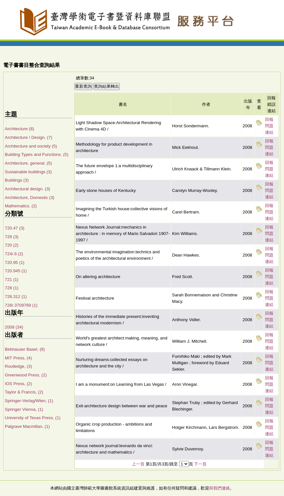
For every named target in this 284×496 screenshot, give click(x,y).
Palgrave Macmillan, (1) (27, 426)
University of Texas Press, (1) (32, 417)
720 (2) (11, 245)
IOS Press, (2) (18, 383)
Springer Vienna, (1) (24, 409)
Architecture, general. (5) (28, 163)
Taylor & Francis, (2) (24, 392)
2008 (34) (14, 327)
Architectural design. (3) (27, 188)
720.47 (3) (14, 228)
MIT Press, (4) (18, 358)
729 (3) (11, 236)
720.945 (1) (16, 270)
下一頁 (200, 464)
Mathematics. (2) (21, 205)
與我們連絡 (219, 488)
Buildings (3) (17, 180)
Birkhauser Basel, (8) (25, 349)
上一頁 (138, 464)
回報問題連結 (269, 126)
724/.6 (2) (14, 253)
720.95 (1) (14, 262)
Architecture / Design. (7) (28, 137)
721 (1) (11, 279)
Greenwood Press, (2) (26, 375)
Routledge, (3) (18, 366)
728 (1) (11, 287)
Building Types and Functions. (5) (37, 154)
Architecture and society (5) (31, 146)
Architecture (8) (19, 128)
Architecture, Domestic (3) (29, 197)
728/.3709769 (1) (21, 305)
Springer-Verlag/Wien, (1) (29, 400)
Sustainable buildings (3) (28, 171)
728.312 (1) (16, 296)
